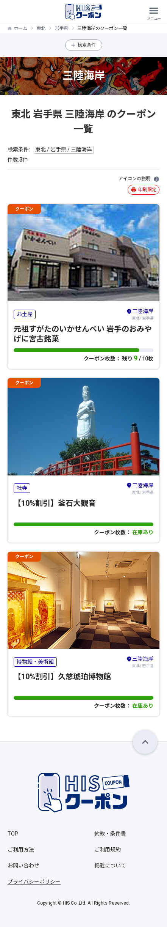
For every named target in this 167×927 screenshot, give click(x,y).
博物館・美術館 (35, 662)
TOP (13, 834)
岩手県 (61, 28)
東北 (40, 28)
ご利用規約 (107, 850)
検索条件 (87, 44)
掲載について (110, 865)
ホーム (20, 28)
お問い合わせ (23, 865)
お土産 (25, 314)
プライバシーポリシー (34, 882)
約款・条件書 (110, 834)
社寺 (22, 488)
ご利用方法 (21, 850)
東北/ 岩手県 (139, 313)
